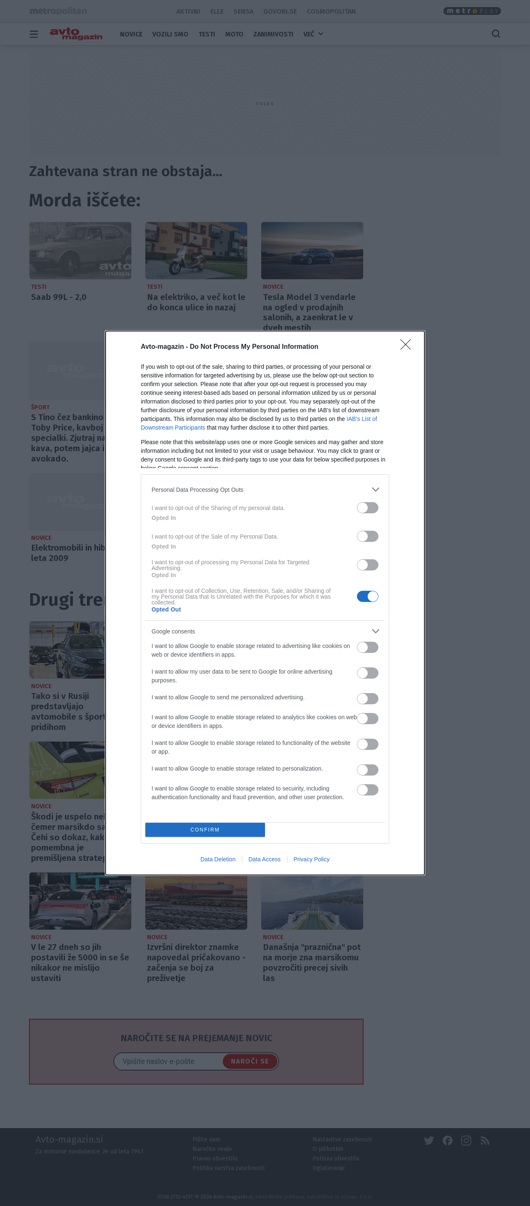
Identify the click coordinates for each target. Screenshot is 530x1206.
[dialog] (265, 603)
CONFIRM (205, 830)
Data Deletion (218, 859)
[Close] (408, 347)
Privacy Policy (312, 859)
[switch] (367, 507)
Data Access (264, 859)
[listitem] (265, 489)
